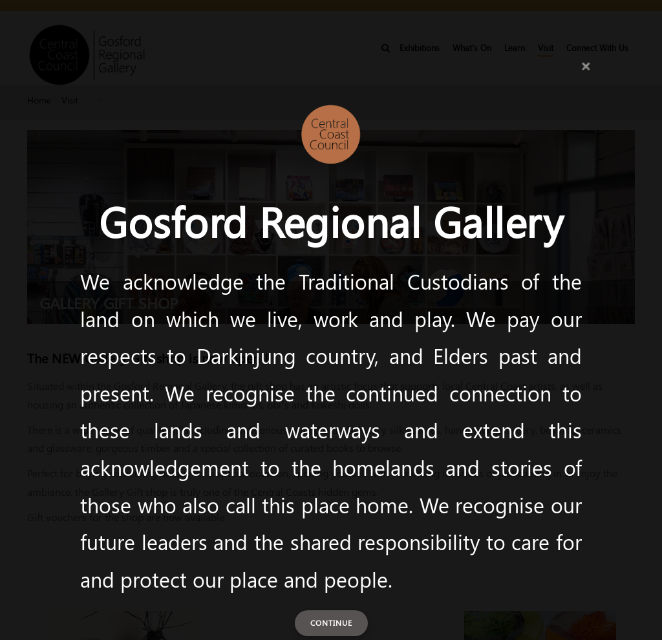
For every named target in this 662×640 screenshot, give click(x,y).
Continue (331, 622)
